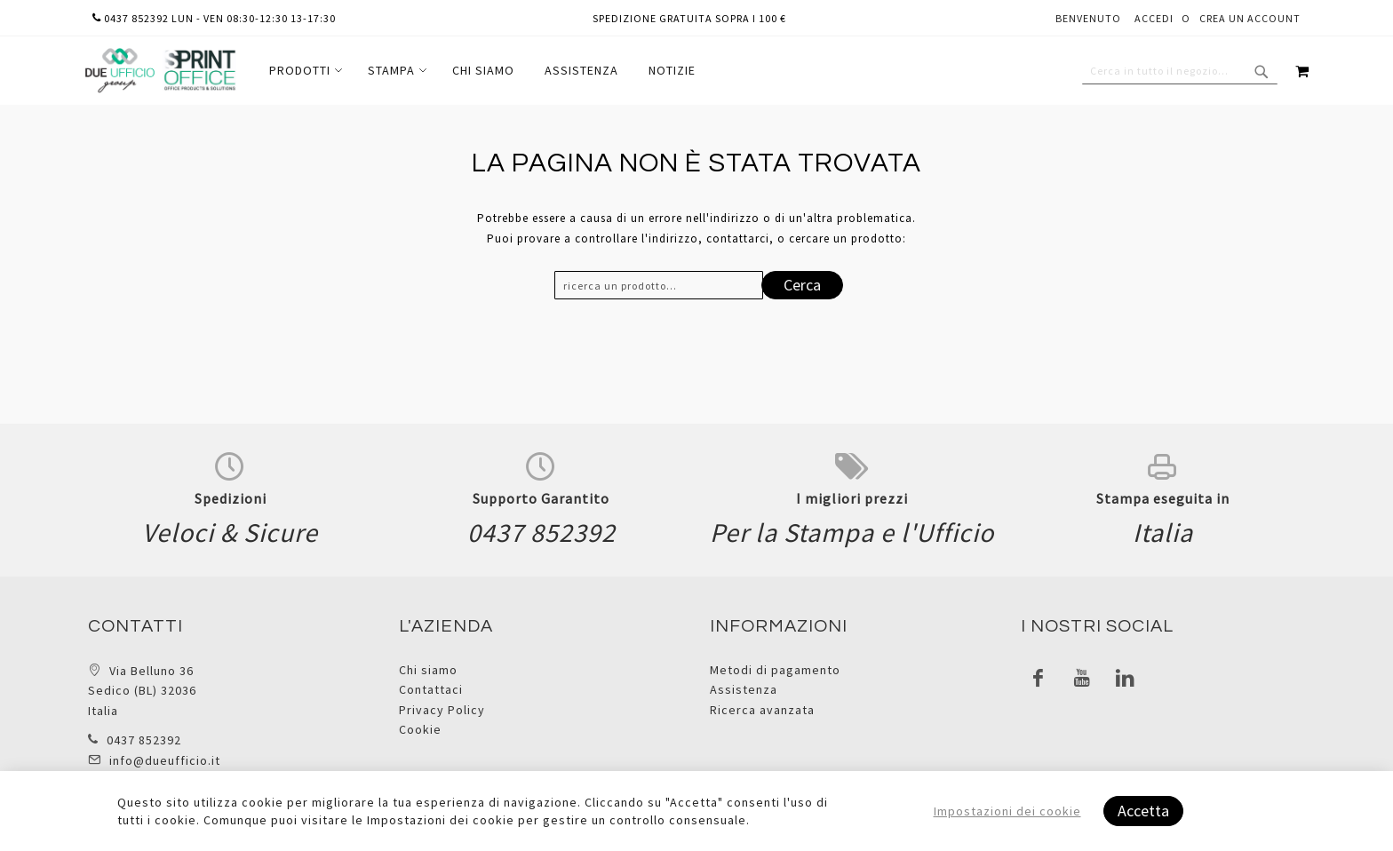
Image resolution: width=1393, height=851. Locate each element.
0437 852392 (144, 740)
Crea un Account (1250, 18)
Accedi (1154, 18)
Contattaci (431, 689)
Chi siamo (428, 670)
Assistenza (743, 689)
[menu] (482, 70)
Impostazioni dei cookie (1007, 811)
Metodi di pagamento (775, 670)
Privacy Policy (442, 710)
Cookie (420, 729)
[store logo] (160, 70)
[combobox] (1180, 71)
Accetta (1143, 810)
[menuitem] (303, 70)
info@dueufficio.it (164, 760)
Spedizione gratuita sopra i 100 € (689, 18)
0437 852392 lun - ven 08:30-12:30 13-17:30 (214, 18)
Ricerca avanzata (762, 710)
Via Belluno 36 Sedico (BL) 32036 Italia (142, 691)
